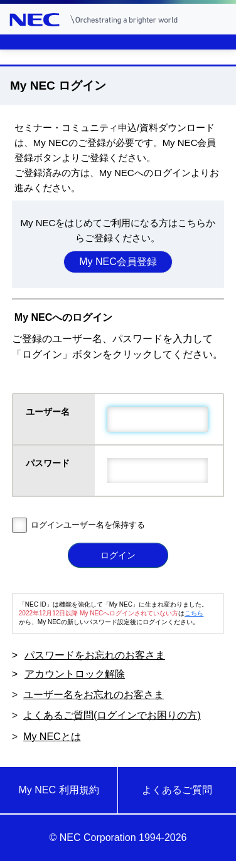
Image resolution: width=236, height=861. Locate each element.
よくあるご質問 (177, 790)
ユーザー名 (49, 412)
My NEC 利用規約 (59, 790)
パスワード (49, 463)
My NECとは (52, 736)
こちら (194, 613)
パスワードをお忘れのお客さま (94, 655)
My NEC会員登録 (118, 261)
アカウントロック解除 (74, 674)
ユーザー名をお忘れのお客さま (93, 694)
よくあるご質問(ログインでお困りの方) (112, 715)
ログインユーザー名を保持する (88, 525)
